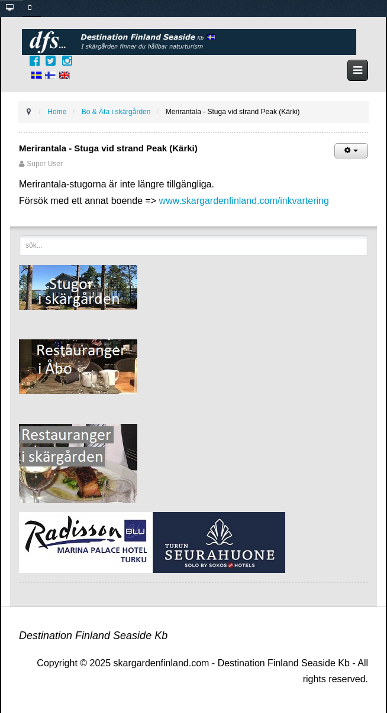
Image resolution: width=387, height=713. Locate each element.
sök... (19, 235)
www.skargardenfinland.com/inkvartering (244, 201)
